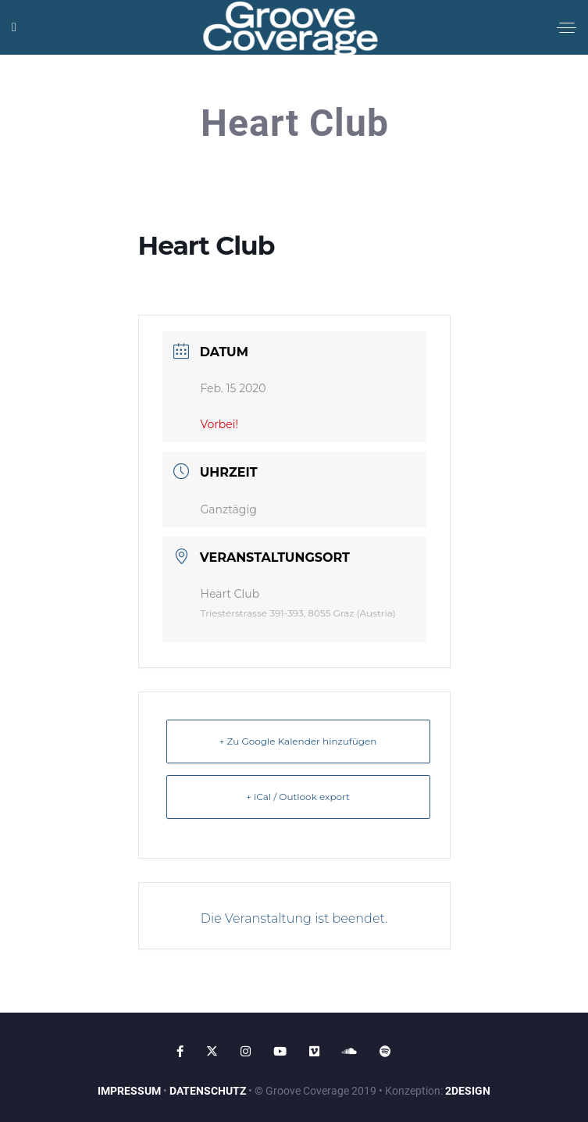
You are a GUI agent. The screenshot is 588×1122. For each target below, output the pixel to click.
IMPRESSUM (129, 1090)
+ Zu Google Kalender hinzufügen (298, 741)
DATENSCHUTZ (207, 1090)
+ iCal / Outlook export (298, 796)
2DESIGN (467, 1090)
